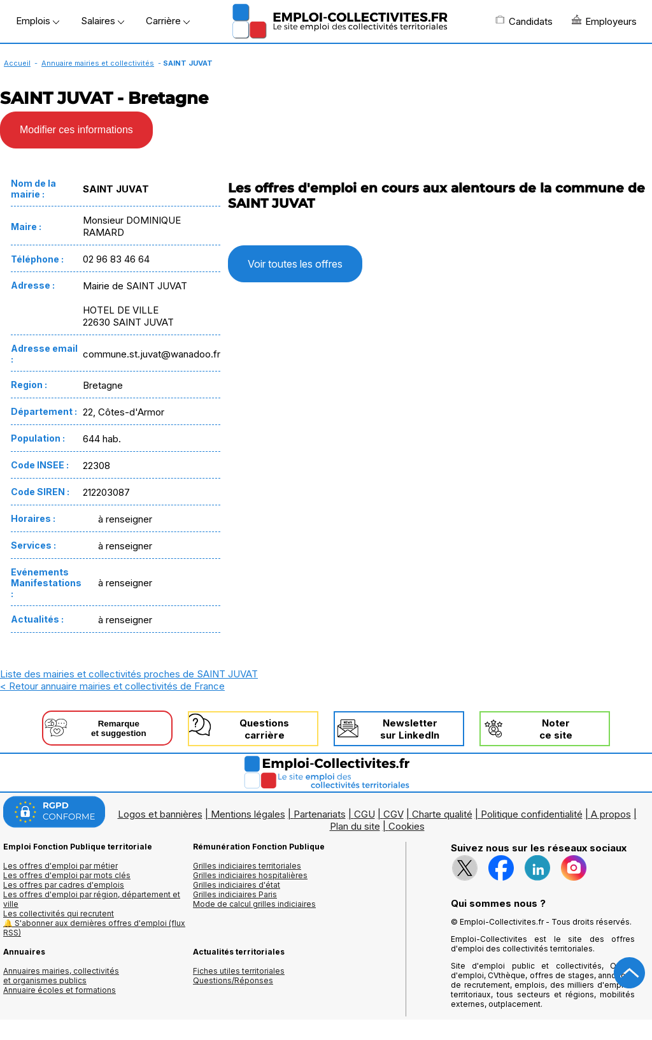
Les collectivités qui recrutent (58, 913)
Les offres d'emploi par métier (60, 865)
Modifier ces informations (76, 129)
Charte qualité (442, 814)
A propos (611, 814)
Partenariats (320, 814)
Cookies (406, 826)
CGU (364, 814)
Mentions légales (248, 814)
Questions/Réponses (233, 980)
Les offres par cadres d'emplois (63, 885)
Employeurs (604, 21)
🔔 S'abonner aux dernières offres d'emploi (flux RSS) (94, 927)
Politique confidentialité (532, 814)
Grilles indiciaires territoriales (247, 865)
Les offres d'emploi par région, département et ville (91, 899)
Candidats (524, 21)
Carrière (168, 21)
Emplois (37, 21)
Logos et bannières (160, 814)
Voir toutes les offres (295, 263)
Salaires (102, 21)
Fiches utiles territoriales (239, 971)
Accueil (17, 63)
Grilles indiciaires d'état (236, 885)
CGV (393, 814)
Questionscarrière (264, 729)
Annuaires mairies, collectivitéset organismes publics (61, 975)
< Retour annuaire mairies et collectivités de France (112, 686)
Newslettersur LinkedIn (409, 729)
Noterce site (555, 729)
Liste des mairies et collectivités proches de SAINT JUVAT (129, 674)
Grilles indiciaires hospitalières (250, 875)
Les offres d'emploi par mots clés (67, 875)
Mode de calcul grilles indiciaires (254, 904)
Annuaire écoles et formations (59, 990)
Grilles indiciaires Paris (235, 894)
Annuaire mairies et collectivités (97, 63)
